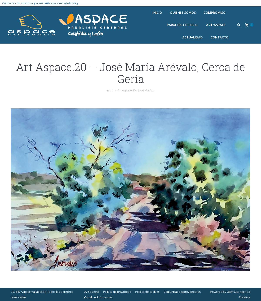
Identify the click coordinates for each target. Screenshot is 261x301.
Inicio (110, 90)
